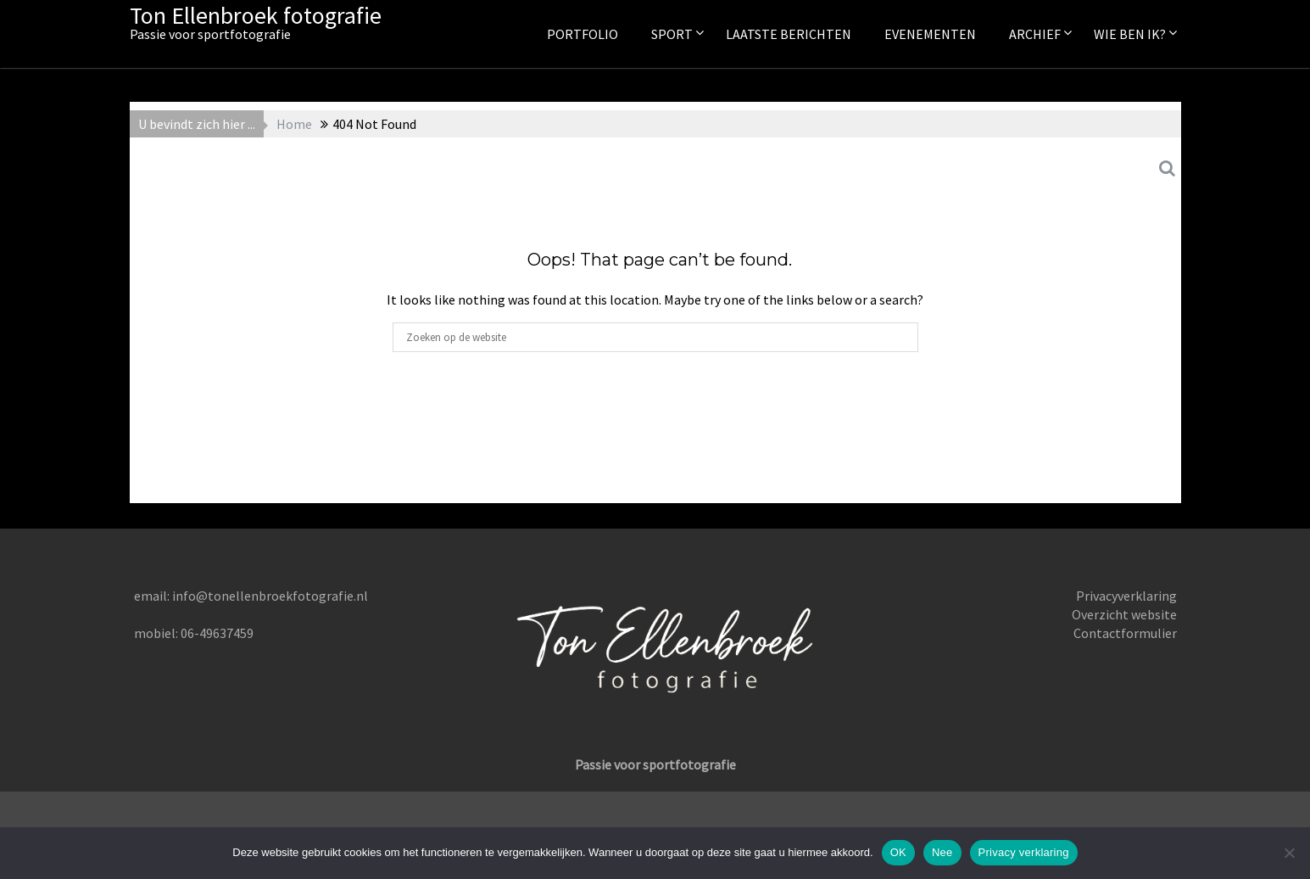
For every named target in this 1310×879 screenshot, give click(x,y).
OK (898, 852)
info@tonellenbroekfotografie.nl (270, 595)
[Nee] (1288, 852)
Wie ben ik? (1130, 33)
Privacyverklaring (1126, 595)
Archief (1035, 33)
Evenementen (930, 33)
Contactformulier (1125, 632)
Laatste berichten (788, 33)
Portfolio (582, 33)
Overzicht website (1124, 614)
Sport (672, 33)
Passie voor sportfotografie (655, 764)
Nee (942, 852)
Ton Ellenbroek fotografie (256, 15)
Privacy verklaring (1023, 852)
